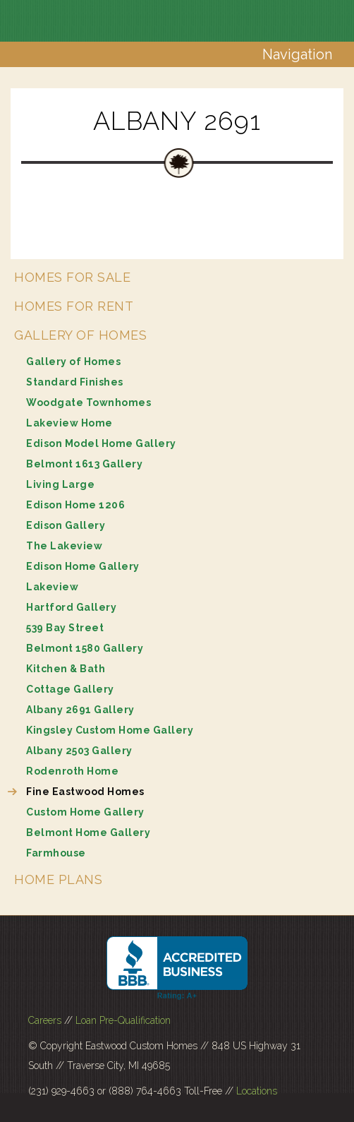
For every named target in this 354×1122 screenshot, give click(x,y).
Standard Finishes (74, 382)
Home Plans (58, 879)
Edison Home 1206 (75, 505)
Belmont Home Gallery (88, 832)
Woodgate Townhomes (88, 402)
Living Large (60, 484)
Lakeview (52, 586)
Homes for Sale (72, 277)
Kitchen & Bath (65, 668)
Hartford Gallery (71, 607)
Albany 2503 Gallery (79, 750)
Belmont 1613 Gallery (84, 464)
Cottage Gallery (70, 689)
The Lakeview (64, 545)
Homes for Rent (73, 306)
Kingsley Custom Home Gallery (109, 730)
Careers (44, 1020)
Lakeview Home (69, 423)
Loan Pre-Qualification (123, 1020)
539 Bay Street (65, 627)
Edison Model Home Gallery (101, 443)
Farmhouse (56, 853)
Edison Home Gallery (83, 566)
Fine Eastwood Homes (85, 791)
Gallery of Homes (80, 335)
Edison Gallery (65, 525)
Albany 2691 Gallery (80, 709)
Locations (256, 1091)
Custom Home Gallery (85, 812)
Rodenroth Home (72, 771)
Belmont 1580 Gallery (84, 648)
